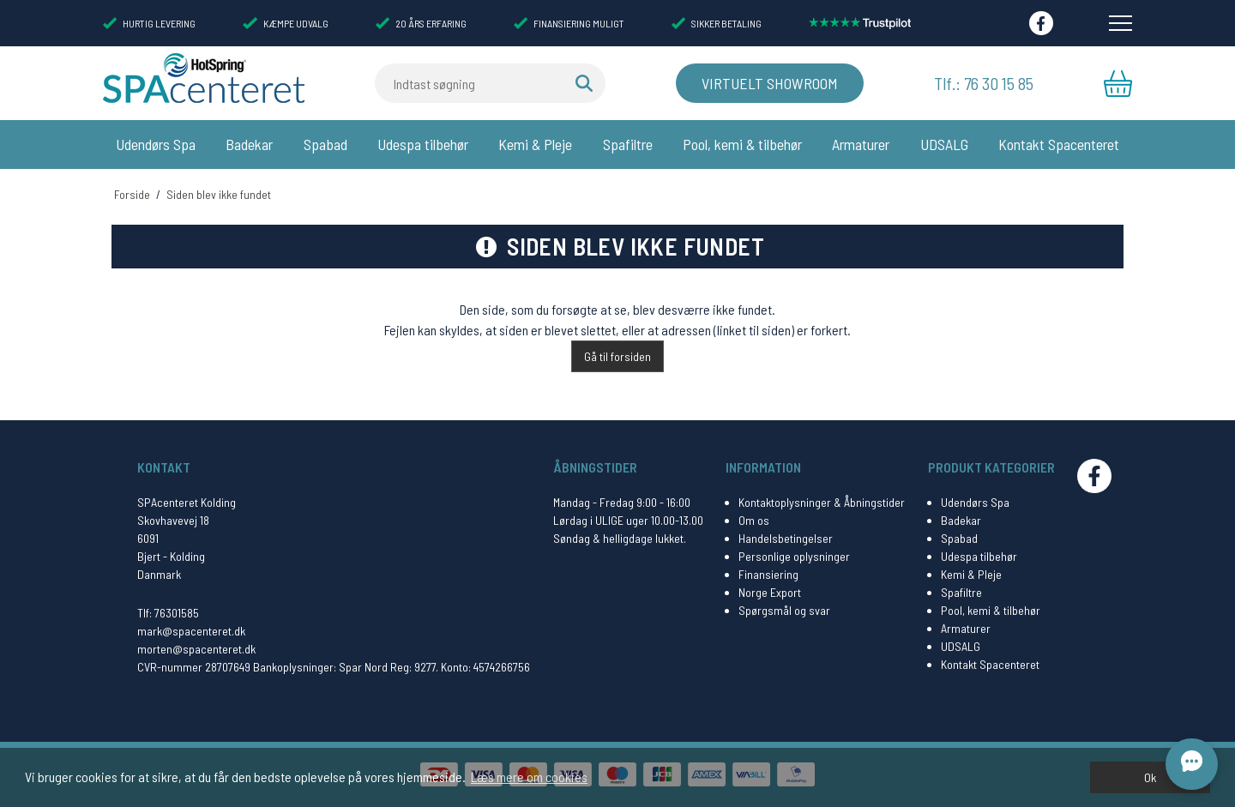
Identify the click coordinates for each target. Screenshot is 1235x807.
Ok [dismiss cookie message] (1150, 777)
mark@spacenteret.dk (191, 630)
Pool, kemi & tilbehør (742, 144)
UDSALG (944, 144)
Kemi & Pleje (535, 144)
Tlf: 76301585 (168, 612)
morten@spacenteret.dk (196, 648)
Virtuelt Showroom (770, 83)
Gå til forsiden (617, 356)
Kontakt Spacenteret (1058, 144)
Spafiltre (628, 144)
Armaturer (860, 144)
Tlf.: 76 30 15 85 (983, 83)
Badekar (249, 144)
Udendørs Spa (156, 144)
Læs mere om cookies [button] (529, 776)
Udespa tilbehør (422, 144)
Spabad (325, 144)
